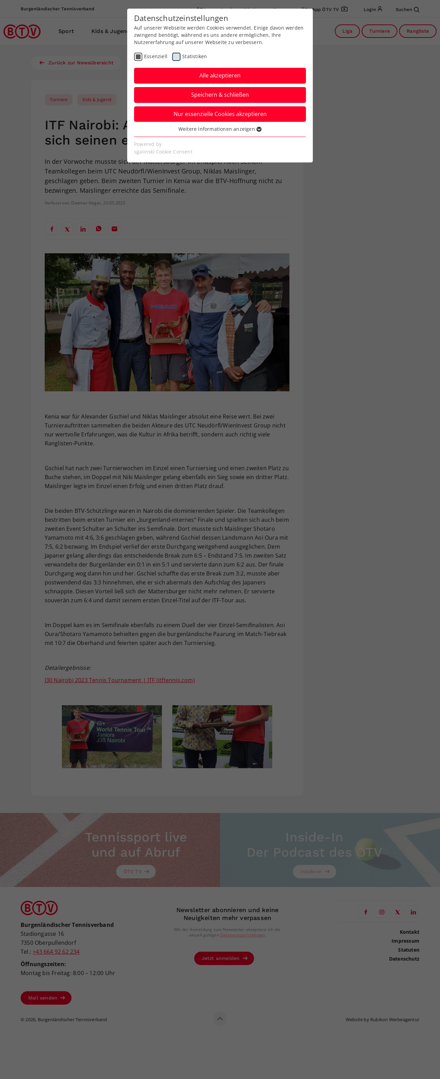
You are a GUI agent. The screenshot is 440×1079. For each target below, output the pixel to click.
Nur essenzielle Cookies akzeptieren (220, 114)
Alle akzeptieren (220, 75)
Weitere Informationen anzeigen (220, 129)
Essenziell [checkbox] (155, 56)
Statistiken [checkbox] (194, 56)
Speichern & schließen (220, 94)
